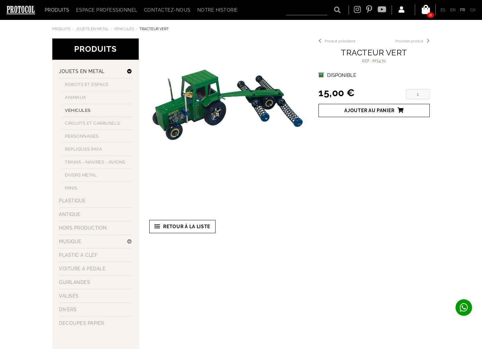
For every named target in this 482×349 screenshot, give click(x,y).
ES (443, 10)
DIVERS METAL (81, 175)
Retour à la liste (183, 226)
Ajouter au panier (374, 110)
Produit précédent (337, 41)
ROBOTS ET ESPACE (87, 84)
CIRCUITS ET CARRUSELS (92, 123)
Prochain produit (412, 41)
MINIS (71, 187)
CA (473, 10)
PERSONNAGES (82, 136)
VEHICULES (124, 29)
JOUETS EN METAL (92, 29)
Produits (61, 29)
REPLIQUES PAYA (83, 149)
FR (462, 10)
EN (453, 10)
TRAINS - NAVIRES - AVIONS (95, 162)
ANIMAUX (75, 97)
